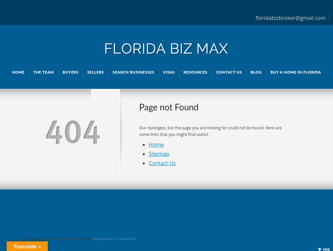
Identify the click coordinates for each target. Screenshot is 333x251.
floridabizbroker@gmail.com (291, 18)
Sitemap (159, 153)
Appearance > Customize (114, 238)
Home (156, 144)
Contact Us (162, 163)
